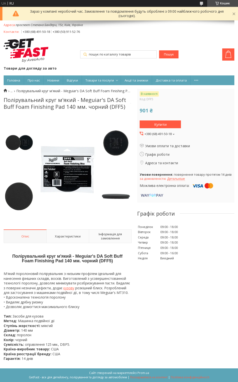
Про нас (34, 80)
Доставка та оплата (171, 80)
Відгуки (72, 80)
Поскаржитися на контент (149, 377)
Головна (13, 80)
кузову (68, 288)
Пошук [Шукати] (169, 54)
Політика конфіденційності (190, 377)
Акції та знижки (136, 80)
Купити (160, 124)
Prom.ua (143, 373)
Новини (53, 80)
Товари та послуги (99, 80)
